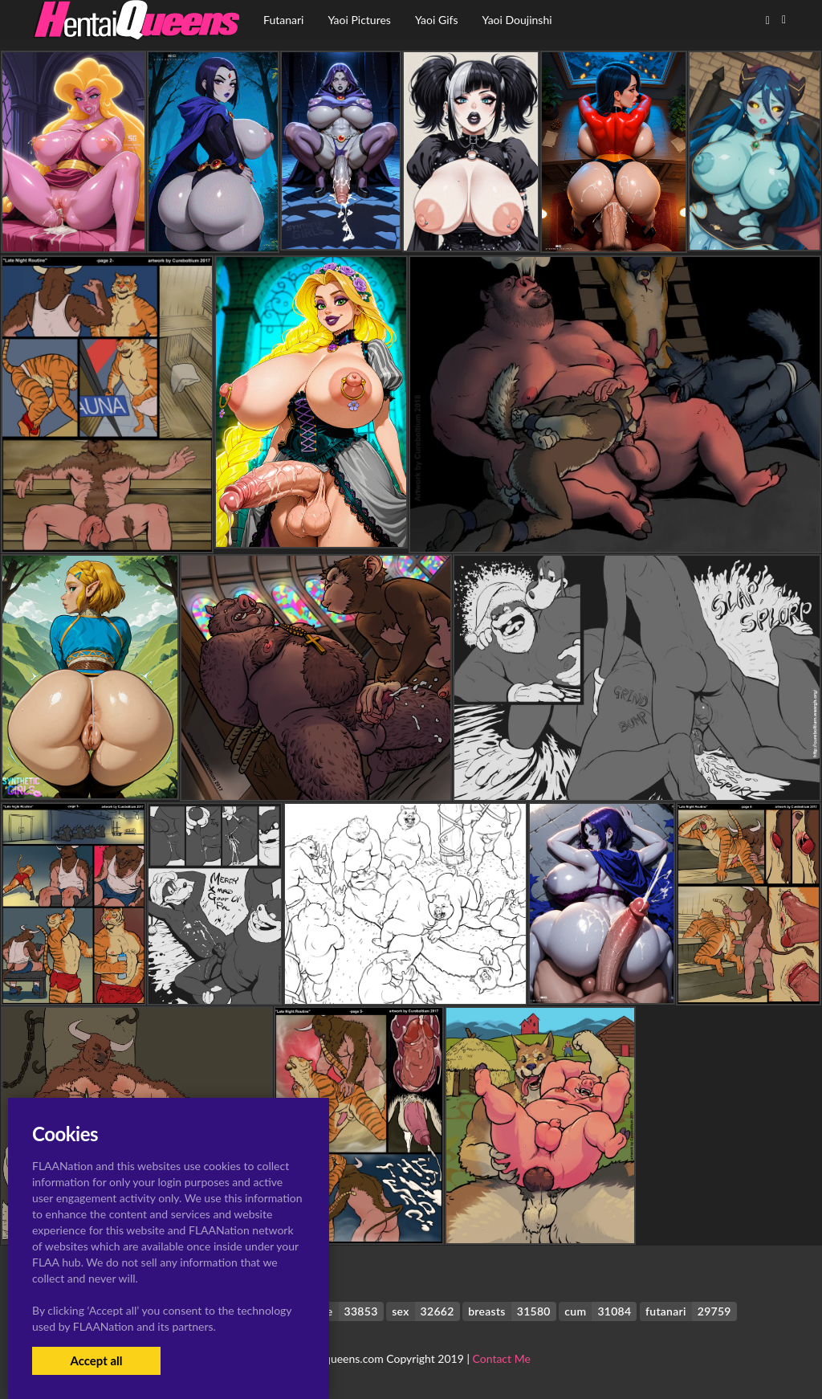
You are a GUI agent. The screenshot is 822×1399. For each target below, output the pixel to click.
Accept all (96, 1360)
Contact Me (502, 1358)
